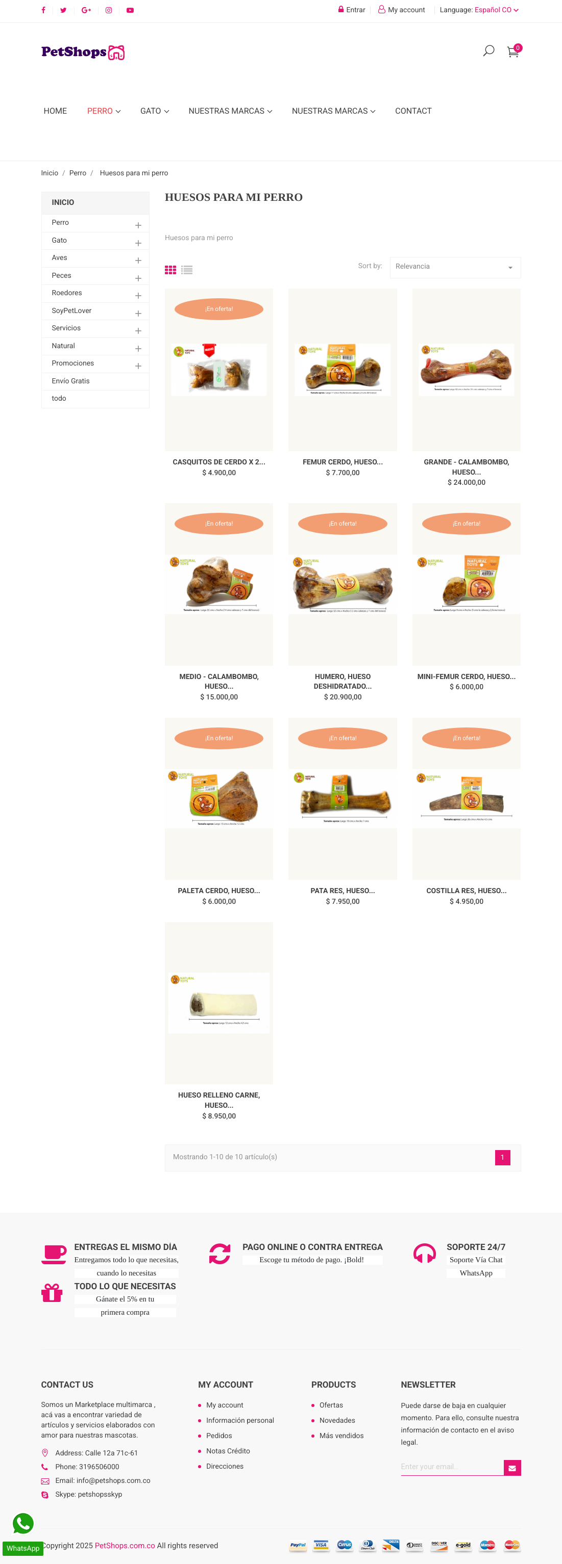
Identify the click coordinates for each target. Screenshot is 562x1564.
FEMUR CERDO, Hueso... (343, 462)
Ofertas (331, 1405)
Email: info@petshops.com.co (103, 1481)
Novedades (337, 1421)
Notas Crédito (228, 1451)
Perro (101, 111)
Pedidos (219, 1436)
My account (225, 1385)
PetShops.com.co (125, 1545)
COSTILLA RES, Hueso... (466, 891)
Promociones (73, 363)
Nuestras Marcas (227, 111)
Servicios (66, 328)
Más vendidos (342, 1436)
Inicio (63, 202)
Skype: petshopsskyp (89, 1495)
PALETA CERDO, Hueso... (219, 891)
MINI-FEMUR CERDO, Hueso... (467, 677)
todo (59, 399)
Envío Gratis (71, 381)
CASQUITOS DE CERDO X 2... (219, 462)
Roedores (67, 293)
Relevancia (456, 268)
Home (55, 111)
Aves (59, 258)
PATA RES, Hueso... (343, 891)
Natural (63, 346)
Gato (151, 111)
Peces (61, 276)
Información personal (240, 1421)
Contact (413, 111)
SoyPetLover (72, 311)
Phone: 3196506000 (87, 1467)
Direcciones (224, 1467)
